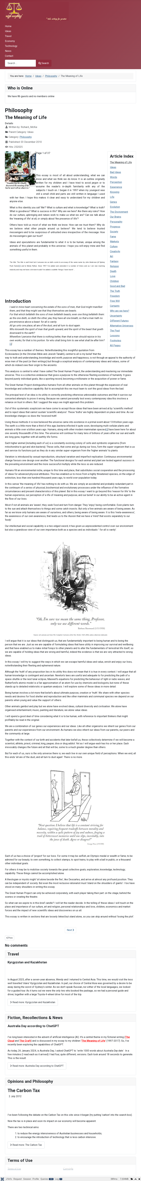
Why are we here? (119, 310)
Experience (116, 187)
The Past (115, 330)
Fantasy (114, 261)
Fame (113, 236)
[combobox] (20, 63)
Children (114, 281)
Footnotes (115, 340)
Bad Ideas (115, 172)
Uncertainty (116, 315)
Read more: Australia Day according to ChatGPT (37, 1065)
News (8, 50)
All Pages (115, 345)
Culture (114, 246)
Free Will (115, 300)
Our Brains (115, 216)
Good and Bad (117, 286)
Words (113, 177)
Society (114, 231)
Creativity (115, 251)
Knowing (114, 192)
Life (112, 197)
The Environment (119, 211)
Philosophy (26, 137)
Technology (11, 46)
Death (113, 271)
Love (112, 276)
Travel (8, 36)
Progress (115, 226)
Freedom (115, 296)
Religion (114, 266)
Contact (9, 55)
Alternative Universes (121, 325)
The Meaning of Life (121, 162)
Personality (116, 221)
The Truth (115, 291)
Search (43, 63)
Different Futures (119, 320)
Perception (116, 182)
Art (111, 256)
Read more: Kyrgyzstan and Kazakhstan (32, 1002)
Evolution (115, 206)
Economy (10, 41)
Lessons (115, 335)
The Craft (25, 1040)
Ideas (8, 31)
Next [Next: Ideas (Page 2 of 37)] (70, 930)
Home (8, 26)
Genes (113, 201)
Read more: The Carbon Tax (26, 1144)
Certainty (115, 305)
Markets (114, 241)
